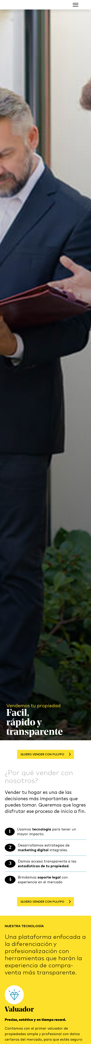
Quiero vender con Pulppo (45, 754)
